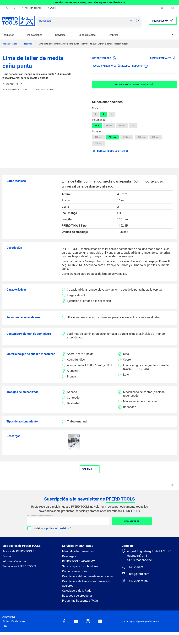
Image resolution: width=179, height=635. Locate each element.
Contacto (8, 556)
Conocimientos (87, 34)
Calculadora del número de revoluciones (88, 576)
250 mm (141, 137)
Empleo (51, 8)
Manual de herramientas (78, 551)
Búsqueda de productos (77, 595)
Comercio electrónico (75, 571)
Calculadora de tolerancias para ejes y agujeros (86, 583)
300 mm (155, 137)
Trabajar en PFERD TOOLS (19, 566)
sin (133, 125)
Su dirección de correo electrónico (39, 515)
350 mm (98, 143)
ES (171, 8)
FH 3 (97, 125)
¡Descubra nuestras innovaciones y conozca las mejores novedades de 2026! (89, 2)
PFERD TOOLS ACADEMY (78, 561)
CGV (4, 626)
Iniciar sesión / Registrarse (134, 84)
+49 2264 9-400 (135, 580)
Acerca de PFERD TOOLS (18, 551)
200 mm (126, 137)
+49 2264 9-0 (133, 567)
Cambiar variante (163, 58)
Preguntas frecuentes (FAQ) (80, 600)
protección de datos (57, 528)
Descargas (69, 556)
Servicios (60, 34)
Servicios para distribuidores (80, 566)
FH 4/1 (109, 125)
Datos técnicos (104, 58)
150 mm (112, 137)
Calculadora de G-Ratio (76, 590)
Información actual (14, 561)
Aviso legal (9, 8)
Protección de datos (31, 8)
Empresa (113, 34)
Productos (8, 34)
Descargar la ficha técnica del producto (120, 66)
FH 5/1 (122, 125)
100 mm (98, 137)
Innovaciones (34, 34)
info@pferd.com (135, 573)
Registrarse (131, 521)
